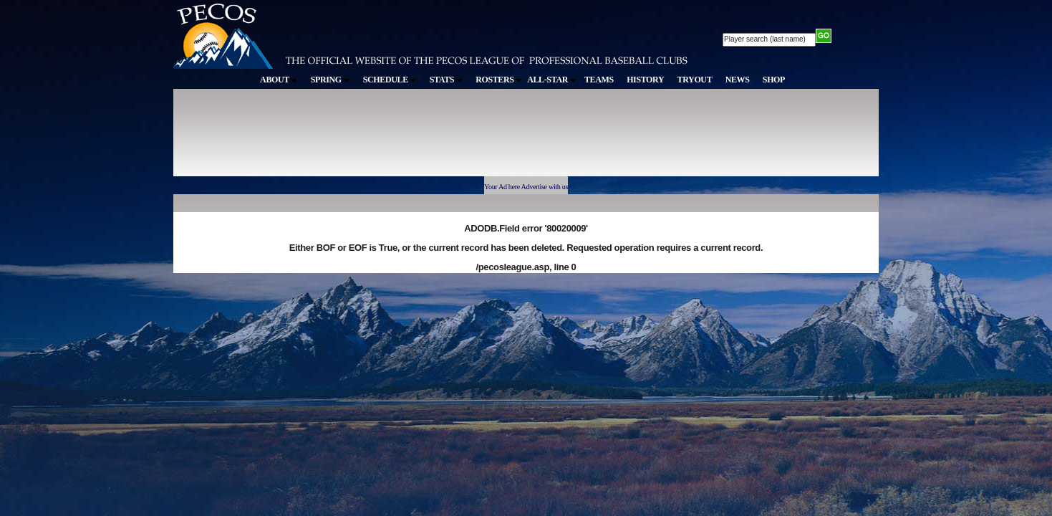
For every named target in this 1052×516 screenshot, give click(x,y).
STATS (446, 80)
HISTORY (645, 80)
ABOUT (278, 80)
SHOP (774, 80)
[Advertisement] (437, 139)
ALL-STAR (551, 80)
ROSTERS (499, 80)
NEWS (737, 80)
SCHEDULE (390, 80)
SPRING (330, 80)
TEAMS (599, 80)
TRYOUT (695, 80)
